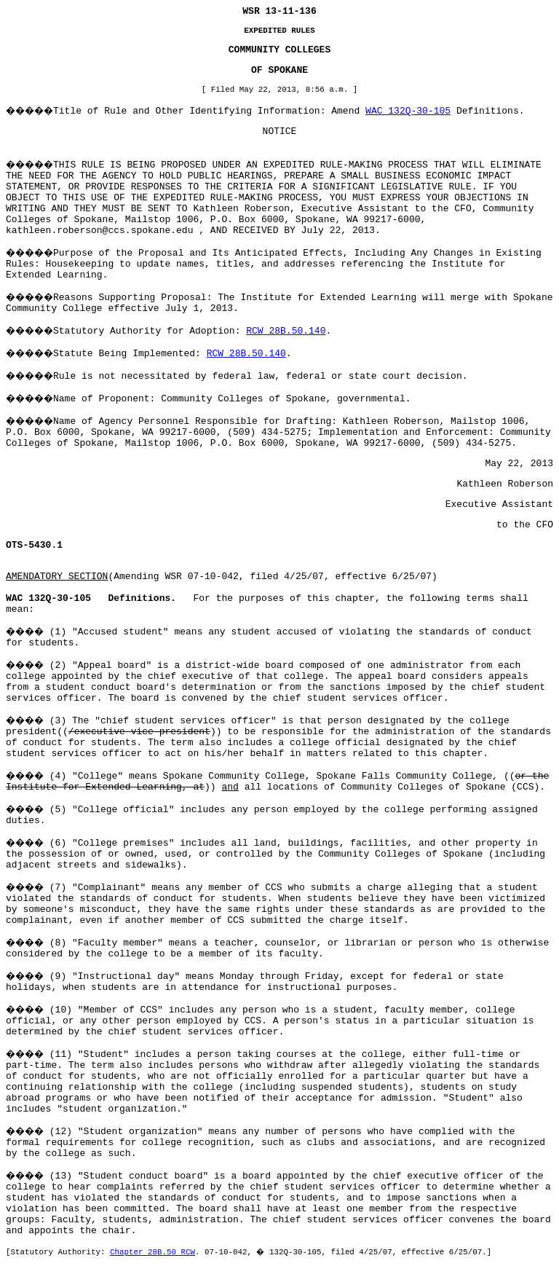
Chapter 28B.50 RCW (152, 1252)
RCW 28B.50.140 (285, 331)
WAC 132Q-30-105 (408, 111)
